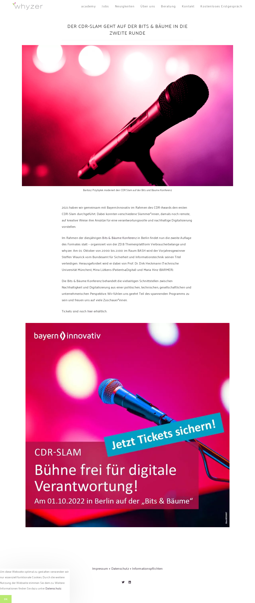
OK (6, 599)
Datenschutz (53, 588)
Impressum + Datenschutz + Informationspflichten (127, 568)
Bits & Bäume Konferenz (119, 237)
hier (90, 311)
